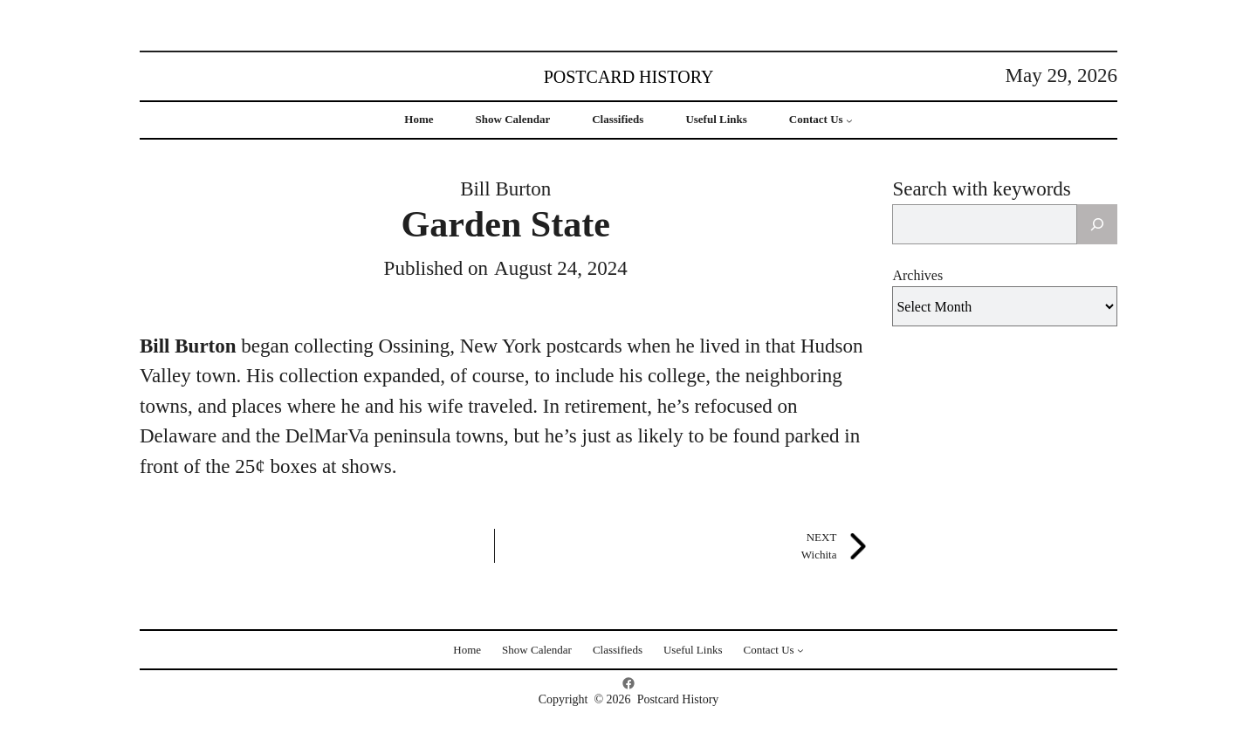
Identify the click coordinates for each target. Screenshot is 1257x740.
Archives (917, 275)
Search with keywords (981, 189)
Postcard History (629, 76)
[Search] (1097, 224)
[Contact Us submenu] (849, 120)
